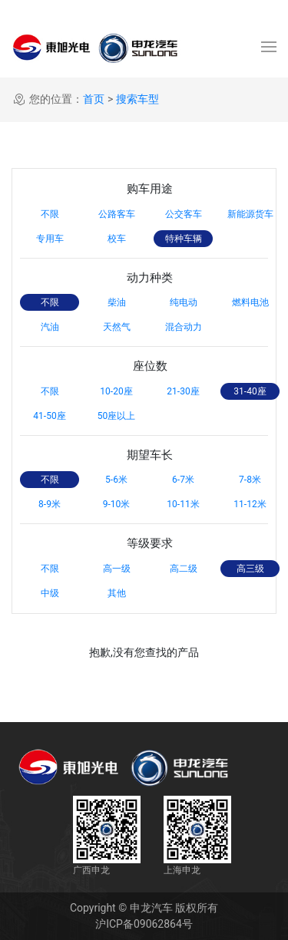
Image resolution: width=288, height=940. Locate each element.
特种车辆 (183, 238)
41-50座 (49, 416)
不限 (50, 214)
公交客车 (183, 214)
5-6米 (116, 479)
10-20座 (116, 391)
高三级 (250, 568)
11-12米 (249, 504)
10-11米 (183, 504)
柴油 (117, 302)
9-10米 (117, 504)
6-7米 (183, 479)
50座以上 (117, 416)
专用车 (50, 238)
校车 (117, 238)
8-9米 (49, 504)
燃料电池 (250, 302)
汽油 (50, 327)
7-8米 (250, 479)
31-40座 (249, 391)
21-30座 (183, 391)
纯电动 (183, 302)
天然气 (117, 327)
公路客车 (116, 214)
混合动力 (183, 327)
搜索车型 (137, 99)
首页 (93, 99)
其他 (117, 593)
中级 (50, 593)
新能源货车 (250, 214)
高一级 (117, 568)
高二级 (183, 568)
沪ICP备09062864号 (144, 924)
